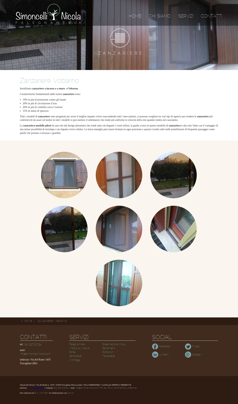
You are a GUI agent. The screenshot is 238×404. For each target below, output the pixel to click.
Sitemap (133, 388)
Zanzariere (75, 356)
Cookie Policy (121, 388)
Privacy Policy (107, 388)
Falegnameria (77, 344)
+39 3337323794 (32, 344)
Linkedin (160, 354)
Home (135, 16)
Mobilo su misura (79, 348)
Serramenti (108, 348)
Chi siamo (160, 16)
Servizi (185, 16)
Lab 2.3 (70, 393)
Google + (193, 354)
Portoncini (108, 352)
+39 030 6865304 (36, 388)
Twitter (192, 346)
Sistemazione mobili (114, 344)
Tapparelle (108, 356)
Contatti (211, 16)
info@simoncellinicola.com (35, 354)
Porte (72, 352)
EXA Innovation (42, 393)
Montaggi (74, 360)
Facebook (161, 346)
